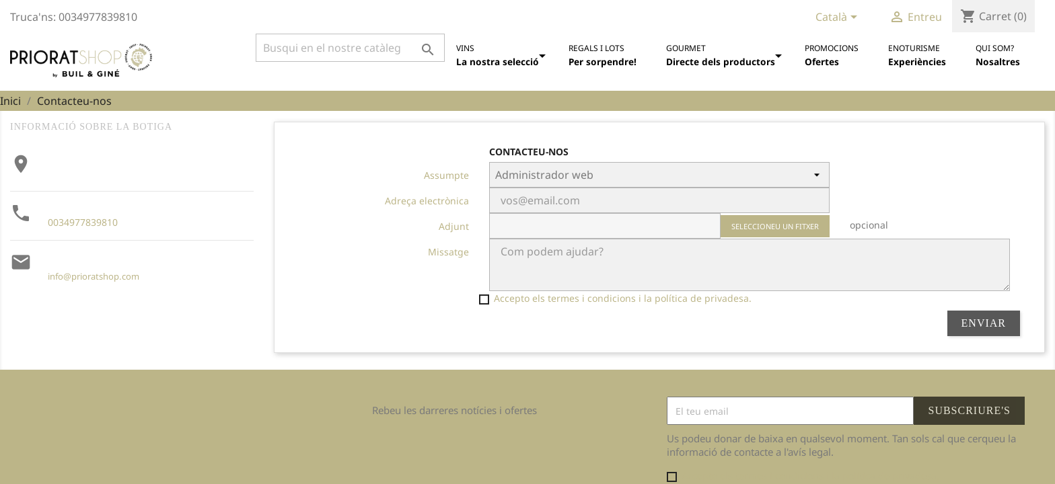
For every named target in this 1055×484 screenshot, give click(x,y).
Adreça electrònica (427, 200)
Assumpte (446, 175)
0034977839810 (83, 222)
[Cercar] (350, 48)
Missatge (448, 251)
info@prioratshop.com (93, 276)
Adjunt (454, 226)
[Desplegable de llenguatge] (838, 18)
